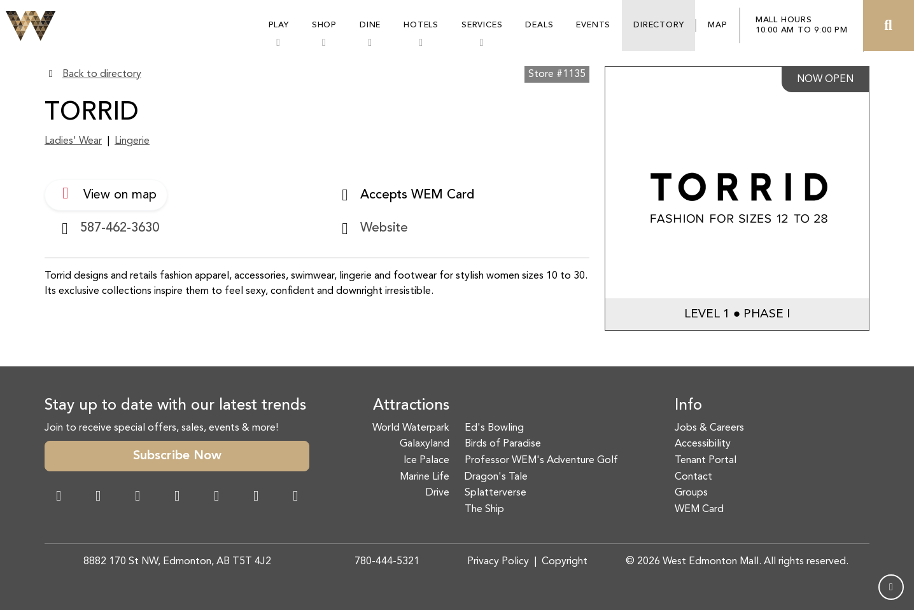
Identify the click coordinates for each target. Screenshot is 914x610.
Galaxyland (424, 444)
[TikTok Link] (256, 497)
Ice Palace (426, 460)
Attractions (411, 405)
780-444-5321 (387, 562)
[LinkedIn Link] (295, 497)
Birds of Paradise (503, 444)
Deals (539, 25)
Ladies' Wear (73, 141)
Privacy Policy (498, 562)
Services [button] (481, 25)
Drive (437, 493)
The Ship (484, 509)
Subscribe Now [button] (177, 456)
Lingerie (132, 141)
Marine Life (424, 477)
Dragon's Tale (496, 477)
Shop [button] (324, 25)
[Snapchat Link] (137, 497)
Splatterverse (495, 493)
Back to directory (101, 74)
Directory (658, 25)
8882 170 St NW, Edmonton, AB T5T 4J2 (177, 562)
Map (717, 25)
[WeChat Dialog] (216, 497)
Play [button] (279, 25)
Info (688, 405)
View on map (106, 193)
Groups (691, 493)
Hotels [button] (421, 25)
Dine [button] (370, 25)
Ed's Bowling (494, 428)
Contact (693, 477)
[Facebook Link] (59, 497)
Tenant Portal (705, 460)
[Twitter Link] (177, 497)
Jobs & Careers (709, 428)
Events (593, 25)
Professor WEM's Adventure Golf (541, 460)
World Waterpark (410, 428)
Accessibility (703, 444)
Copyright (564, 562)
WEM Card (699, 509)
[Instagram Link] (98, 497)
